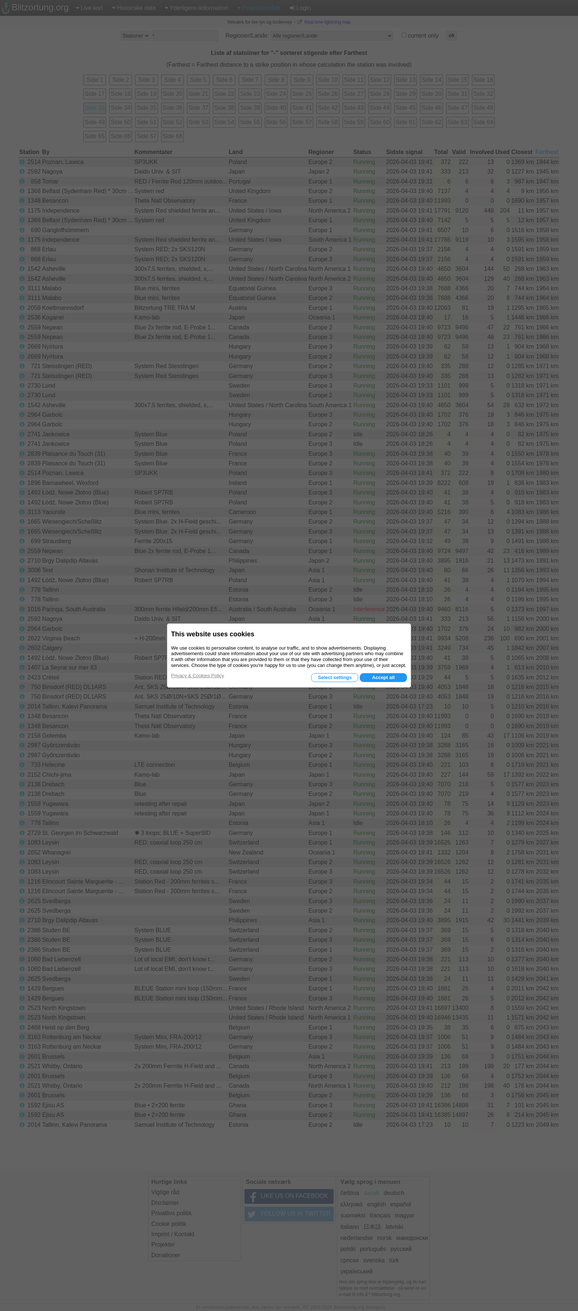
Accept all (383, 677)
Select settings (335, 677)
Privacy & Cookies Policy (197, 675)
